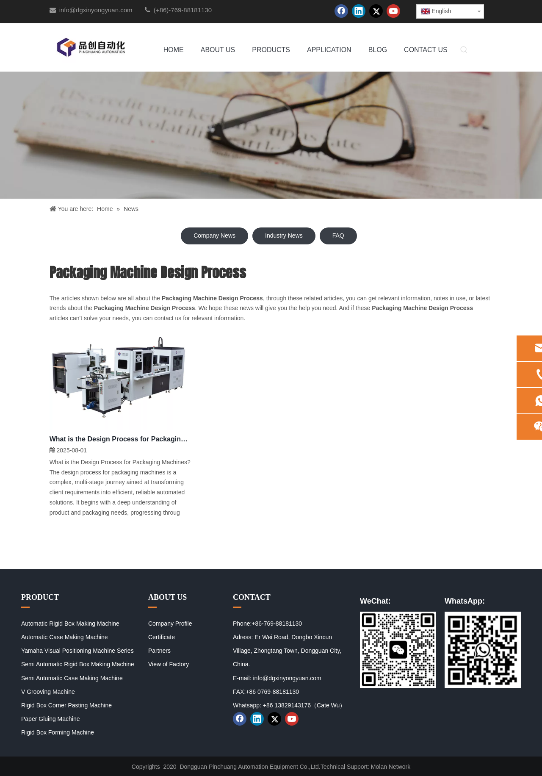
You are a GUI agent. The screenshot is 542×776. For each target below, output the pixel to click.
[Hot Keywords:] (464, 50)
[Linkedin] (358, 11)
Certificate (161, 637)
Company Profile (170, 623)
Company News (214, 235)
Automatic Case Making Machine (64, 637)
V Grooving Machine (48, 691)
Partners (159, 650)
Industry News (284, 235)
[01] (398, 650)
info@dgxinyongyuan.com (96, 10)
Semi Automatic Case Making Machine (72, 678)
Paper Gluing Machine (50, 718)
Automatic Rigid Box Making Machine (70, 623)
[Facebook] (341, 11)
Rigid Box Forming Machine (57, 732)
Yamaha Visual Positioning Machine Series (77, 650)
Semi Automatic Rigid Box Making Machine (77, 664)
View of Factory (168, 664)
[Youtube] (393, 11)
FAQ (338, 235)
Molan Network (390, 766)
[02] (483, 650)
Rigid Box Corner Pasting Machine (66, 705)
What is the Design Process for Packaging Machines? (120, 439)
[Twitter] (376, 11)
